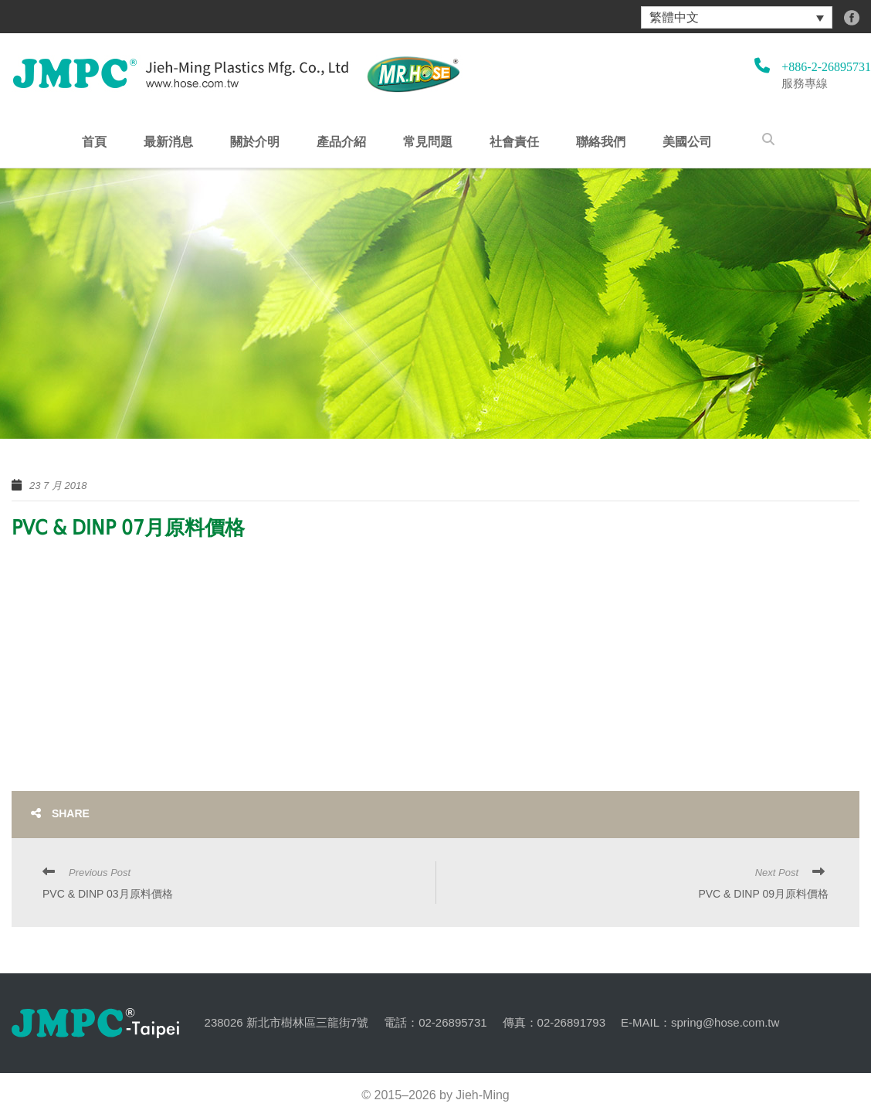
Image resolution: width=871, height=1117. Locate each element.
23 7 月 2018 (57, 485)
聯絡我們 (600, 142)
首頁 (94, 142)
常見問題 (427, 142)
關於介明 (255, 142)
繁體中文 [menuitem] (674, 17)
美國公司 (687, 142)
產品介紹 (341, 142)
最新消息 (168, 142)
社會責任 (514, 142)
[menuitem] (736, 17)
